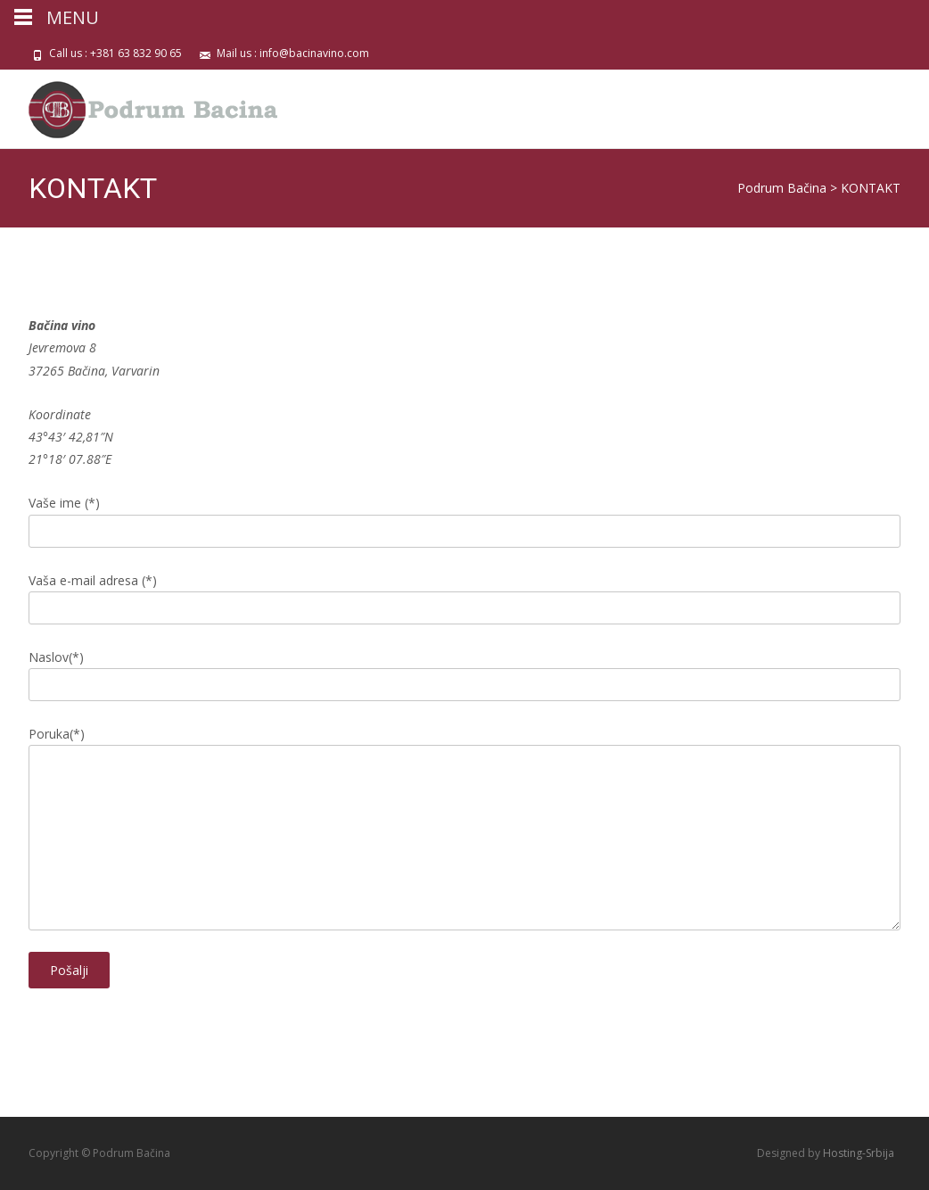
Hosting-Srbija (858, 1153)
